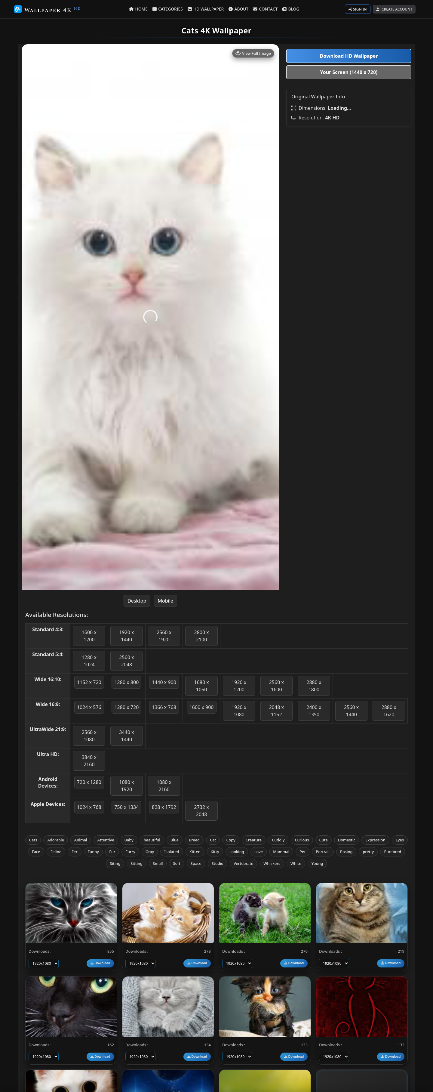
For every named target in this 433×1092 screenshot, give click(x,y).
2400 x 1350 (313, 711)
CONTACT (265, 9)
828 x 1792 (164, 807)
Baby (129, 840)
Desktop (136, 600)
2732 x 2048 (201, 811)
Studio (217, 863)
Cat (213, 840)
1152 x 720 (89, 682)
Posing (346, 851)
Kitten (195, 851)
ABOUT (238, 9)
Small (158, 863)
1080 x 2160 (164, 786)
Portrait (323, 851)
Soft (176, 863)
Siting (115, 863)
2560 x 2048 (126, 661)
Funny (93, 851)
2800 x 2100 (201, 636)
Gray (150, 851)
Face (36, 851)
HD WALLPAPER (206, 9)
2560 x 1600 (276, 686)
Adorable (55, 840)
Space (196, 863)
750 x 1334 (126, 807)
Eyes (400, 840)
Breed (194, 840)
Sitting (137, 863)
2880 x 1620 (389, 711)
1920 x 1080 (239, 711)
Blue (174, 840)
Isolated (171, 851)
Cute (323, 840)
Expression (375, 840)
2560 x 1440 (351, 711)
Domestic (346, 840)
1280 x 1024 (89, 661)
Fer (75, 851)
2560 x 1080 (89, 736)
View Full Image (253, 53)
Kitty (215, 851)
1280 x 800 (126, 682)
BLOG (290, 9)
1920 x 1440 (126, 636)
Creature (254, 840)
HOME (139, 9)
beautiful (152, 840)
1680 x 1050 (201, 686)
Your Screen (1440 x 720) (349, 72)
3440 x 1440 (126, 736)
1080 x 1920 (126, 786)
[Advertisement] (348, 173)
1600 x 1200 (89, 636)
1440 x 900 (164, 682)
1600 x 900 (201, 707)
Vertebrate (243, 863)
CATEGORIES (168, 9)
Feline (56, 851)
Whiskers (271, 863)
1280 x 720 (126, 707)
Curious (302, 840)
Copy (230, 840)
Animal (80, 840)
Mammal (281, 851)
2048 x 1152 (276, 711)
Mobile (165, 600)
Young (317, 863)
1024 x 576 (89, 707)
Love (258, 851)
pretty (368, 851)
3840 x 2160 (89, 761)
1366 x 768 (164, 707)
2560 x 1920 (164, 636)
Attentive (105, 840)
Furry (130, 851)
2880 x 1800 (313, 686)
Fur (112, 851)
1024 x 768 (89, 807)
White (295, 863)
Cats (33, 840)
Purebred (392, 851)
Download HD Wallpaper (349, 56)
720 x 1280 (89, 782)
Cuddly (278, 840)
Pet (302, 851)
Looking (236, 851)
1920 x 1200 (239, 686)
